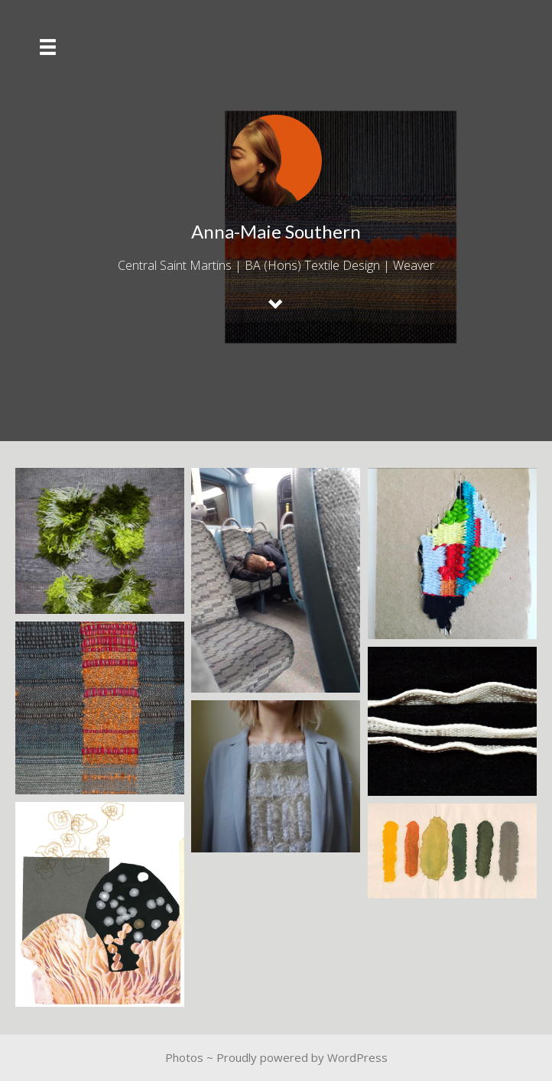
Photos (184, 1057)
